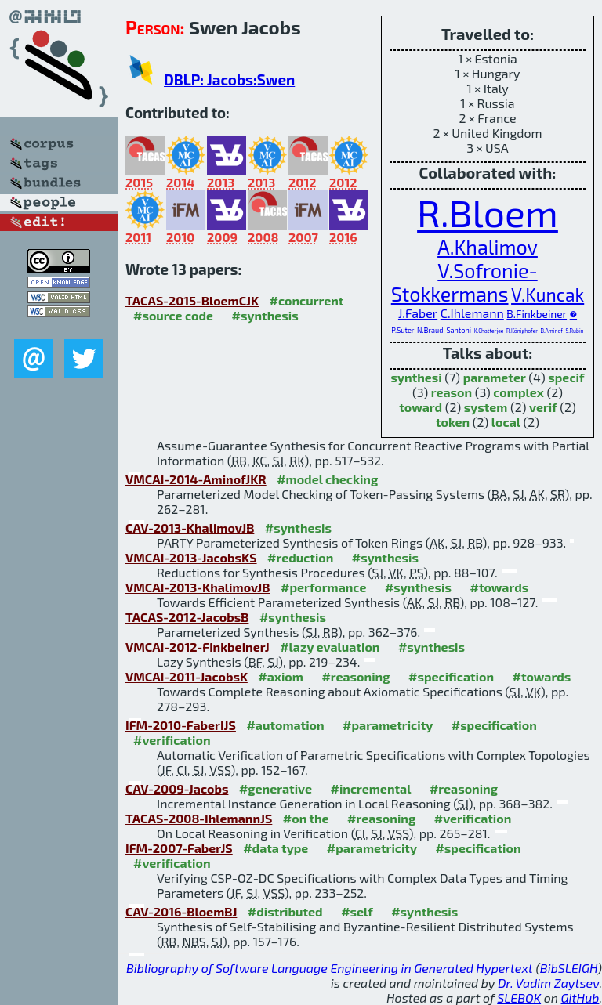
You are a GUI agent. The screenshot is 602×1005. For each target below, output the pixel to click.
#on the (306, 818)
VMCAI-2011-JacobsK (186, 676)
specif (566, 377)
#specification (451, 676)
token (453, 421)
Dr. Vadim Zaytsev (548, 982)
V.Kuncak (547, 294)
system (486, 406)
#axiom (280, 676)
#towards (499, 587)
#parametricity (388, 725)
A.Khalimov (487, 246)
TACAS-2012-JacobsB (186, 616)
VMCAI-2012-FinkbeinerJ (197, 646)
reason (451, 392)
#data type (275, 848)
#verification (172, 739)
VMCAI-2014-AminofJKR (196, 479)
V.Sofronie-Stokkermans (464, 281)
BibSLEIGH (568, 967)
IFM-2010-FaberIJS (180, 725)
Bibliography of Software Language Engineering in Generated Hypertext (329, 967)
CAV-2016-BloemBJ (181, 911)
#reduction (300, 557)
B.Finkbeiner (536, 313)
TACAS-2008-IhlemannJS (198, 818)
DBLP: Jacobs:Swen (229, 79)
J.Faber (417, 312)
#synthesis (265, 315)
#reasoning (355, 676)
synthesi (416, 377)
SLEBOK (519, 997)
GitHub (580, 997)
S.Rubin (574, 330)
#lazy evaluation (329, 646)
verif (543, 406)
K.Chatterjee (489, 330)
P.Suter (402, 330)
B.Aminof (552, 330)
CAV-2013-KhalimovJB (189, 527)
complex (518, 392)
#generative (275, 788)
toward (420, 406)
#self (357, 911)
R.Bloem (487, 212)
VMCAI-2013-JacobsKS (191, 557)
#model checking (327, 479)
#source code (173, 315)
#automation (285, 725)
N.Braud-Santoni (444, 330)
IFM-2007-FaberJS (179, 848)
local (505, 421)
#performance (323, 587)
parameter (494, 377)
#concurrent (307, 300)
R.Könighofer (522, 330)
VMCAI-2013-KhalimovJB (197, 587)
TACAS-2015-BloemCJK (192, 300)
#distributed (285, 911)
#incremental (370, 788)
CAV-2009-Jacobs (176, 788)
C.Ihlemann (472, 312)
